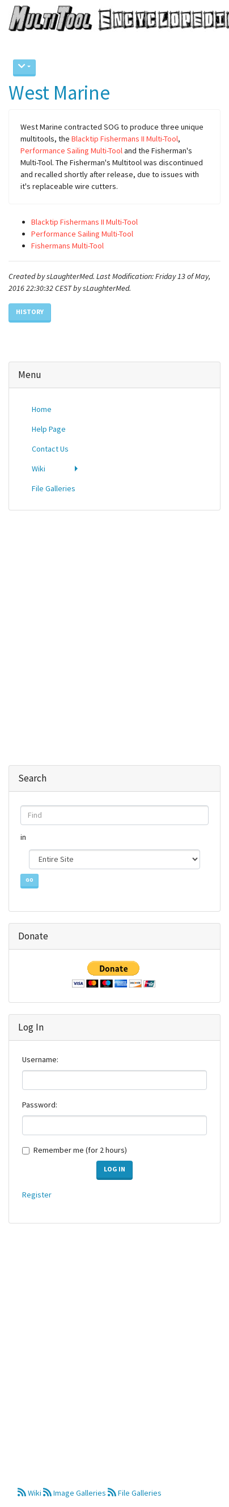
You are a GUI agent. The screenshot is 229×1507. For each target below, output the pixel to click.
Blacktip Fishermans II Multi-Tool (124, 139)
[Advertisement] (110, 632)
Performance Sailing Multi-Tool (71, 150)
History (30, 311)
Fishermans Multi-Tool (67, 246)
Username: (40, 1059)
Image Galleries (75, 1493)
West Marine (59, 92)
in (24, 837)
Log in (114, 1169)
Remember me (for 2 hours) (80, 1150)
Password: (39, 1105)
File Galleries (135, 1493)
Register (37, 1195)
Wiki (30, 1493)
